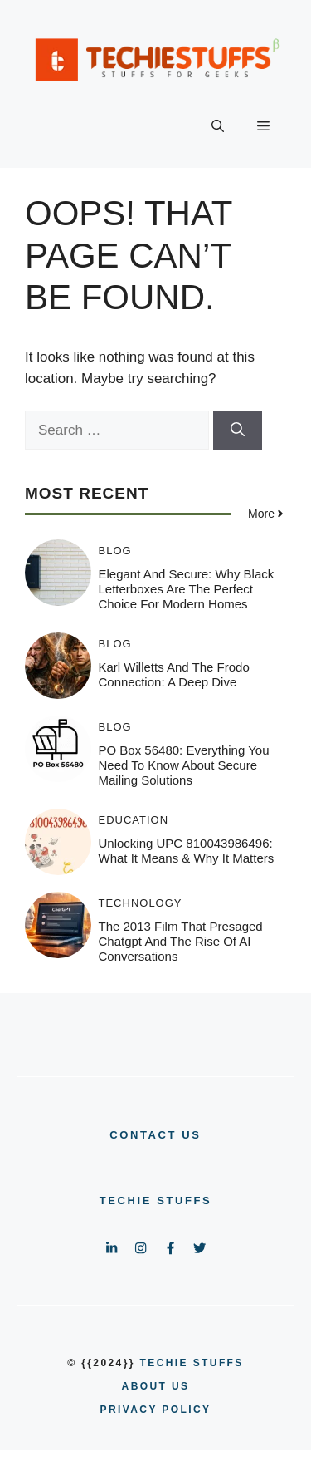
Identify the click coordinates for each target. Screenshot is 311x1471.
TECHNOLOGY (140, 903)
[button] (218, 126)
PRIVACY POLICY (155, 1409)
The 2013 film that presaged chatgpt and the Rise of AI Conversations (181, 941)
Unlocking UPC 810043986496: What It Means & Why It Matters (187, 850)
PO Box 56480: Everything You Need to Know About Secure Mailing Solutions (184, 765)
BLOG (115, 550)
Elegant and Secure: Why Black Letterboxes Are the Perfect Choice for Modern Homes (187, 589)
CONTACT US (155, 1135)
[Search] (237, 430)
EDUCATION (134, 819)
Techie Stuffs (156, 1200)
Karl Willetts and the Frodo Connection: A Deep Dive (174, 674)
